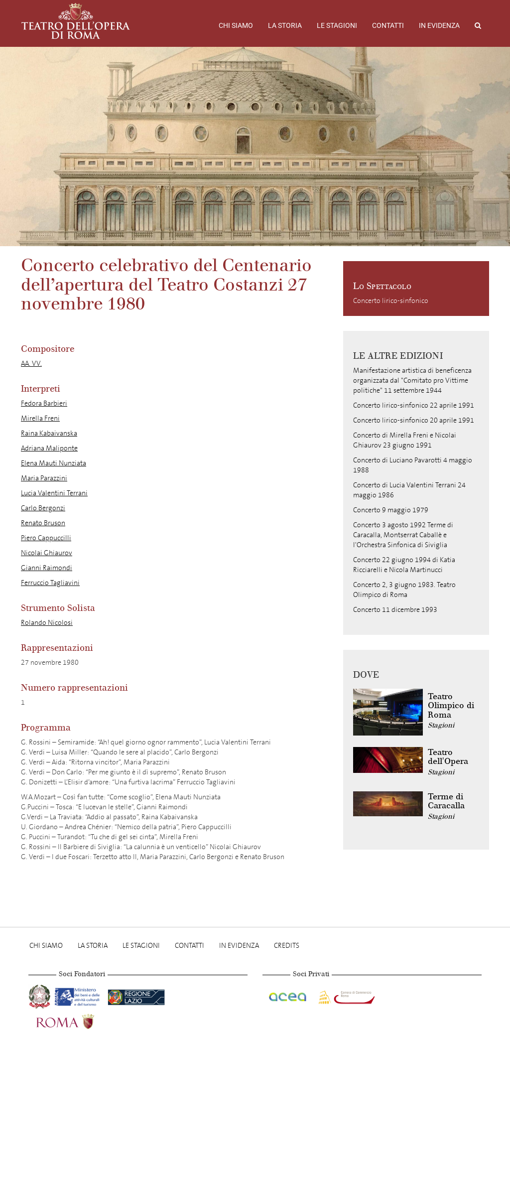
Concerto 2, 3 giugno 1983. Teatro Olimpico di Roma (404, 589)
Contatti (388, 25)
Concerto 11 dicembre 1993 (395, 609)
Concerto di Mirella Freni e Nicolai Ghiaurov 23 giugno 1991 (404, 440)
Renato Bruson (43, 523)
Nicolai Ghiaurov (46, 553)
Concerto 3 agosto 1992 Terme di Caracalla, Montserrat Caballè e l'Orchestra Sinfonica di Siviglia (403, 535)
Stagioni (441, 725)
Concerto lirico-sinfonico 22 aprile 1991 (413, 405)
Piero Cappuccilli (46, 538)
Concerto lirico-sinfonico (390, 300)
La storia (285, 25)
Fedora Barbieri (44, 403)
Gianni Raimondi (46, 568)
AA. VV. (31, 363)
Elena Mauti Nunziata (53, 463)
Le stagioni (337, 25)
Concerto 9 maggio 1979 (390, 510)
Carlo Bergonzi (43, 508)
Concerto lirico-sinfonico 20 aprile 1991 (413, 420)
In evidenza (439, 25)
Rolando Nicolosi (47, 622)
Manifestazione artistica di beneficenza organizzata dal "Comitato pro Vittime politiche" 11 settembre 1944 (412, 380)
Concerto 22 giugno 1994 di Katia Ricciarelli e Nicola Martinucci (404, 565)
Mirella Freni (40, 418)
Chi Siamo (236, 25)
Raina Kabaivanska (49, 433)
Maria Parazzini (44, 478)
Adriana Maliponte (49, 448)
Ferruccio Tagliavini (50, 583)
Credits (286, 945)
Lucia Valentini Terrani (54, 493)
